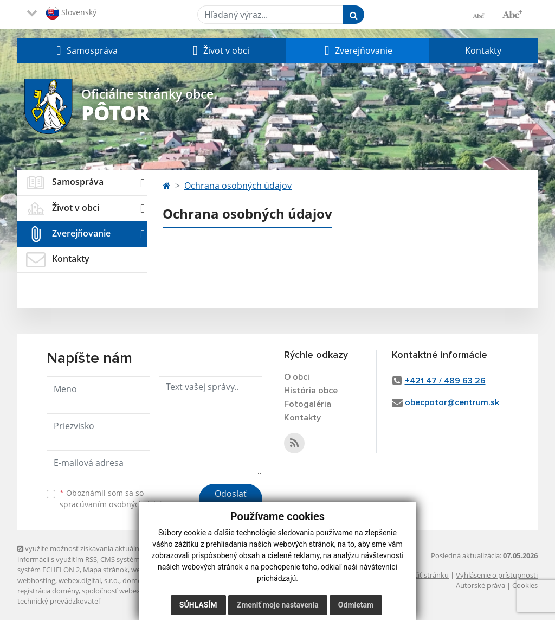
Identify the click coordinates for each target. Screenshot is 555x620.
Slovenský (71, 13)
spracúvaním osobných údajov (115, 504)
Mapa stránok (105, 569)
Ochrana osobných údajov (238, 185)
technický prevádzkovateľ (58, 601)
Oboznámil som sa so (115, 498)
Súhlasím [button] (198, 604)
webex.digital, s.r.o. (89, 580)
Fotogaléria (307, 404)
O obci (296, 377)
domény (135, 580)
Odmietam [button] (355, 604)
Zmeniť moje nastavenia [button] (278, 604)
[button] (85, 50)
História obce (311, 390)
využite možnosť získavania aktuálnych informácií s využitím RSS (84, 554)
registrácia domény (48, 591)
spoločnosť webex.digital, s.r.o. (131, 591)
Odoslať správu (231, 500)
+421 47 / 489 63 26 (445, 380)
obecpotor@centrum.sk (452, 402)
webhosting (36, 580)
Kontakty (483, 50)
